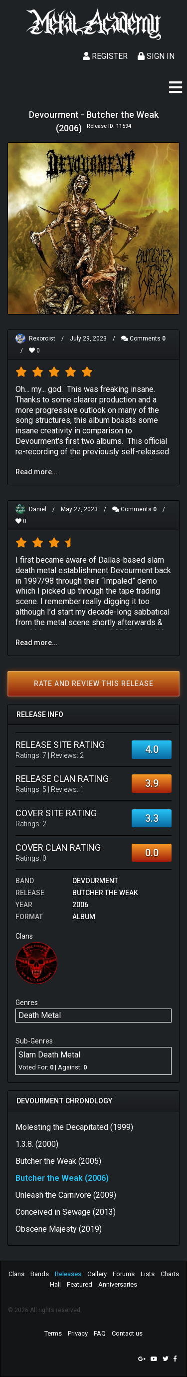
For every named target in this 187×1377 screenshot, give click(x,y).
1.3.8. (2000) (36, 1144)
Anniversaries (117, 1284)
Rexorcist (42, 338)
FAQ (100, 1333)
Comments (143, 338)
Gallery (97, 1274)
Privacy (78, 1333)
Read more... (36, 472)
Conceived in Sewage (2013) (65, 1212)
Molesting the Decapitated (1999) (74, 1127)
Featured (79, 1284)
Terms (53, 1333)
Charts (170, 1274)
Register (105, 56)
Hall (55, 1284)
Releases (68, 1274)
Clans (16, 1274)
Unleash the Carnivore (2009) (65, 1195)
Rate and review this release (94, 684)
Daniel (37, 509)
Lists (148, 1274)
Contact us (127, 1333)
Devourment (95, 881)
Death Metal (39, 1015)
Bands (39, 1274)
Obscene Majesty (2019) (58, 1229)
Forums (124, 1274)
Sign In (156, 56)
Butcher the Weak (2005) (58, 1161)
